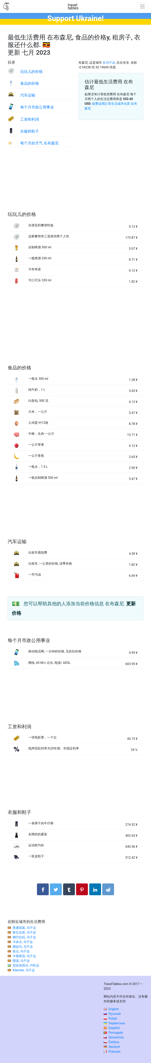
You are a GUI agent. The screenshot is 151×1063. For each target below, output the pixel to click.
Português (113, 1033)
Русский (112, 1014)
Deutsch (112, 1047)
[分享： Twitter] (56, 889)
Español (112, 1028)
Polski (110, 1018)
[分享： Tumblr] (69, 889)
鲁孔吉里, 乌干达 (24, 932)
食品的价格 (29, 83)
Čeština (111, 1042)
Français (112, 1051)
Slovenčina (114, 1037)
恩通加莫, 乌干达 (24, 928)
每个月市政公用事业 (37, 107)
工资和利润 (29, 119)
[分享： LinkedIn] (95, 889)
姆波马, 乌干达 (23, 946)
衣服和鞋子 (29, 131)
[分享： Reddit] (108, 889)
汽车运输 (27, 95)
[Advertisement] (75, 183)
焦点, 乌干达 (21, 951)
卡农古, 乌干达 (23, 942)
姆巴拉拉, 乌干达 (24, 937)
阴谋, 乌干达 (21, 961)
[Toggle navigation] (142, 6)
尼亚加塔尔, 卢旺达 (26, 965)
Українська (114, 1023)
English (111, 1009)
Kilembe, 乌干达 (24, 970)
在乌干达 (109, 62)
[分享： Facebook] (43, 889)
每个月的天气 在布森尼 (39, 143)
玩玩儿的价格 (31, 71)
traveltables (73, 6)
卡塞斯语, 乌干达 (24, 956)
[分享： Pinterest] (82, 889)
